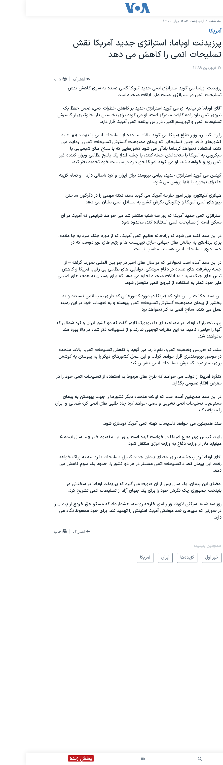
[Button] (55, 79)
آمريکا (189, 31)
